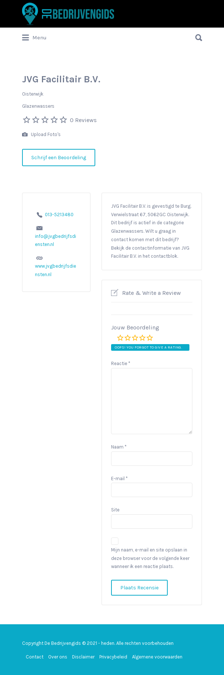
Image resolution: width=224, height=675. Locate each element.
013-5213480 (59, 214)
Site (115, 509)
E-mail (119, 478)
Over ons (57, 657)
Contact (34, 657)
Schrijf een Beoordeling (58, 157)
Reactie (120, 363)
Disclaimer (83, 657)
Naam (119, 447)
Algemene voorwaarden (157, 657)
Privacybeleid (113, 657)
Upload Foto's (41, 135)
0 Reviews (83, 120)
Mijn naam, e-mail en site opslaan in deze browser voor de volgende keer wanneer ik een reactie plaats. (150, 558)
